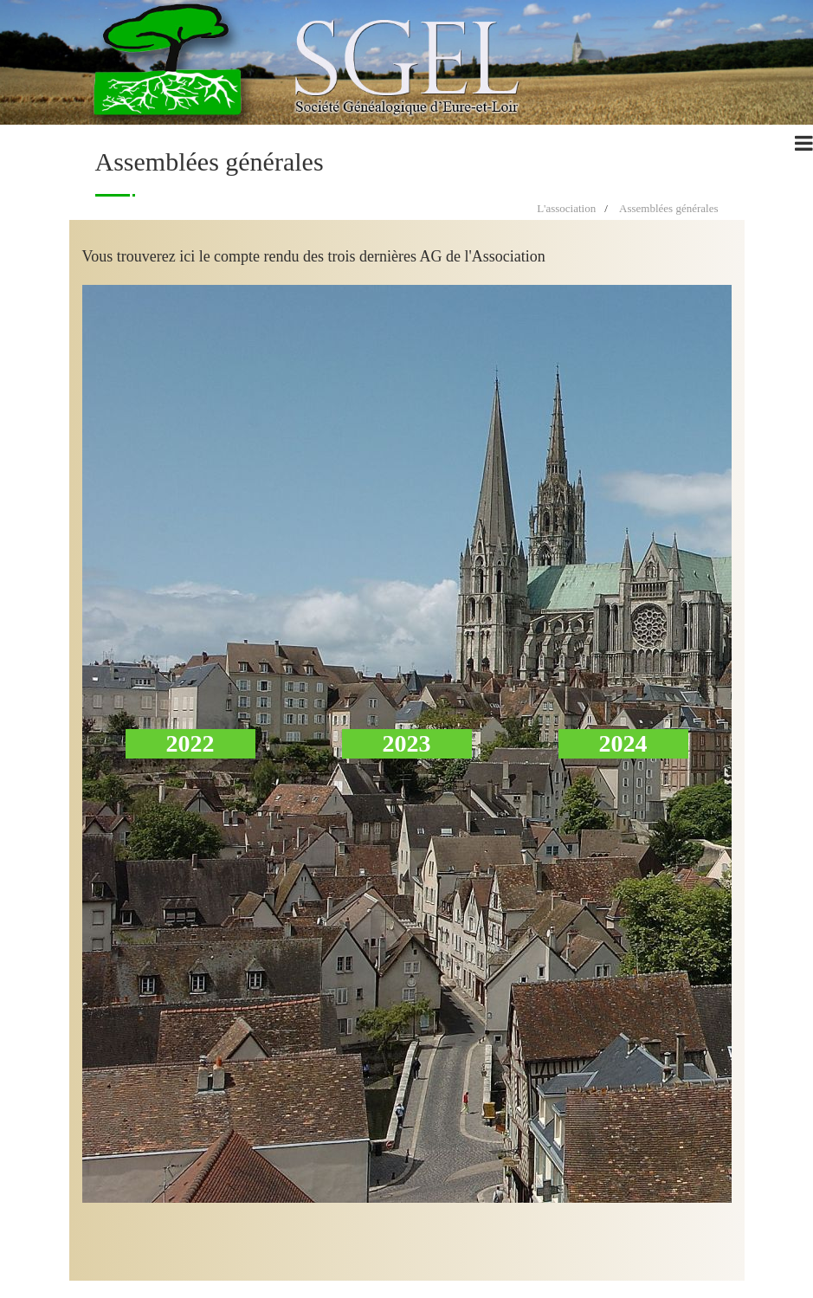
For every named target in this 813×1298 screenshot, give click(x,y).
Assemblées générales (668, 208)
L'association (566, 208)
